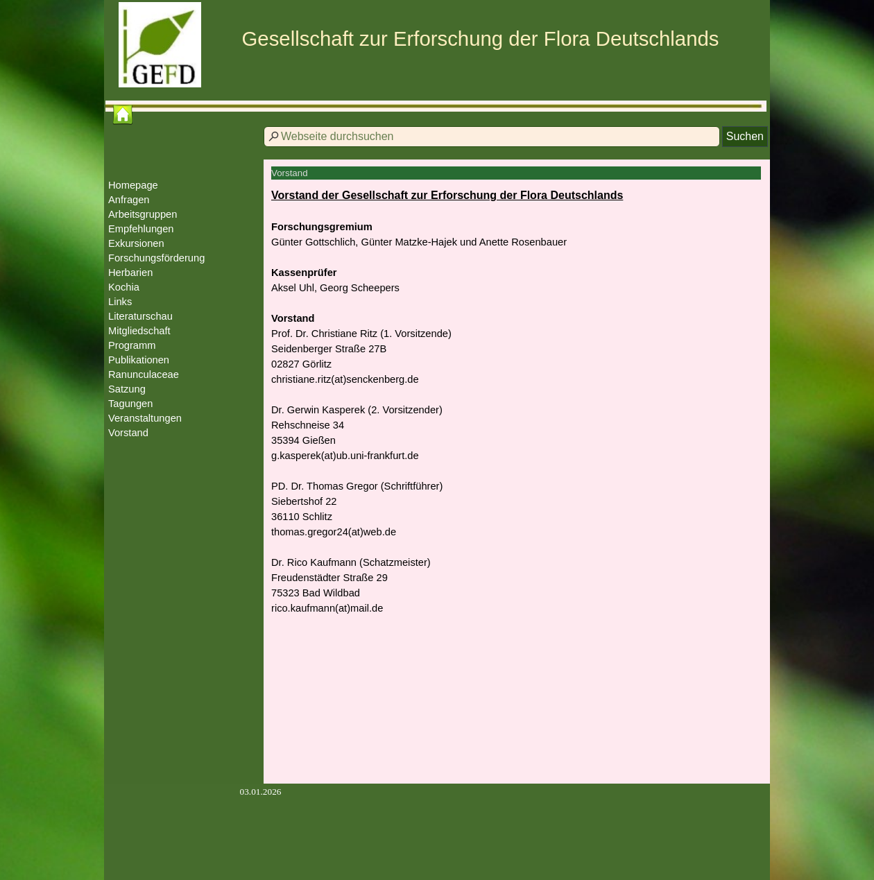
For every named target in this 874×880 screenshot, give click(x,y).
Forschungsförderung (156, 258)
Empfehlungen (141, 228)
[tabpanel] (516, 409)
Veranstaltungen (145, 418)
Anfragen (128, 199)
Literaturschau (140, 316)
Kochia (123, 287)
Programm (131, 345)
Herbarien (130, 272)
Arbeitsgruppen (142, 214)
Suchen (745, 136)
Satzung (127, 389)
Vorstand (128, 432)
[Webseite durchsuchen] (492, 136)
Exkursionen (136, 243)
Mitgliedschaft (139, 330)
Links (120, 301)
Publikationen (138, 359)
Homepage (133, 185)
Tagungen (130, 403)
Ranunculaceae (143, 374)
